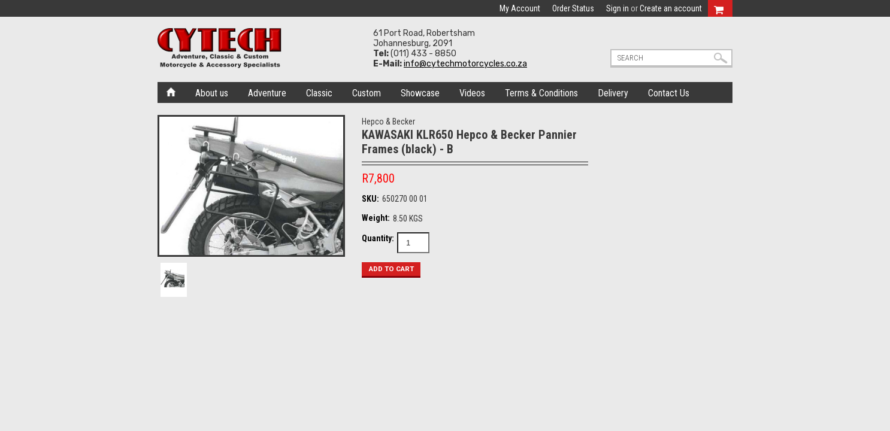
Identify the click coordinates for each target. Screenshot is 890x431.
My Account (520, 8)
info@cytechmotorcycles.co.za (465, 64)
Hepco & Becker (388, 121)
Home (171, 91)
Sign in (617, 8)
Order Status (573, 8)
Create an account (671, 8)
